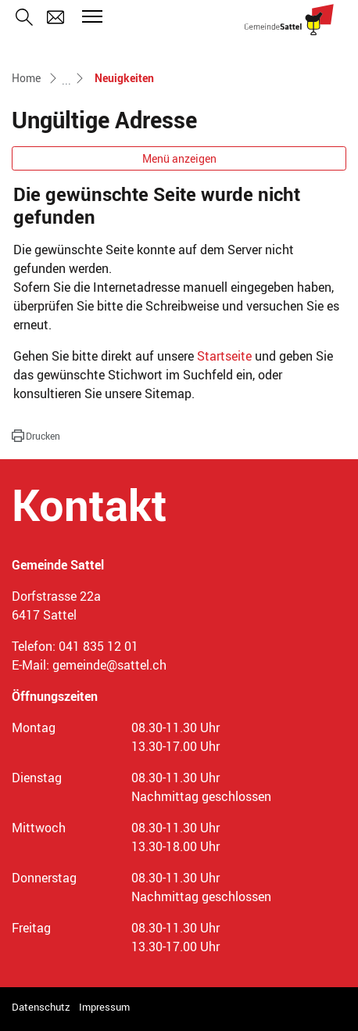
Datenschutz (41, 1007)
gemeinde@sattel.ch (109, 665)
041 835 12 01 (98, 646)
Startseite (224, 356)
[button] (36, 435)
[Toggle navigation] (90, 16)
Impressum (104, 1007)
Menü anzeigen (179, 158)
